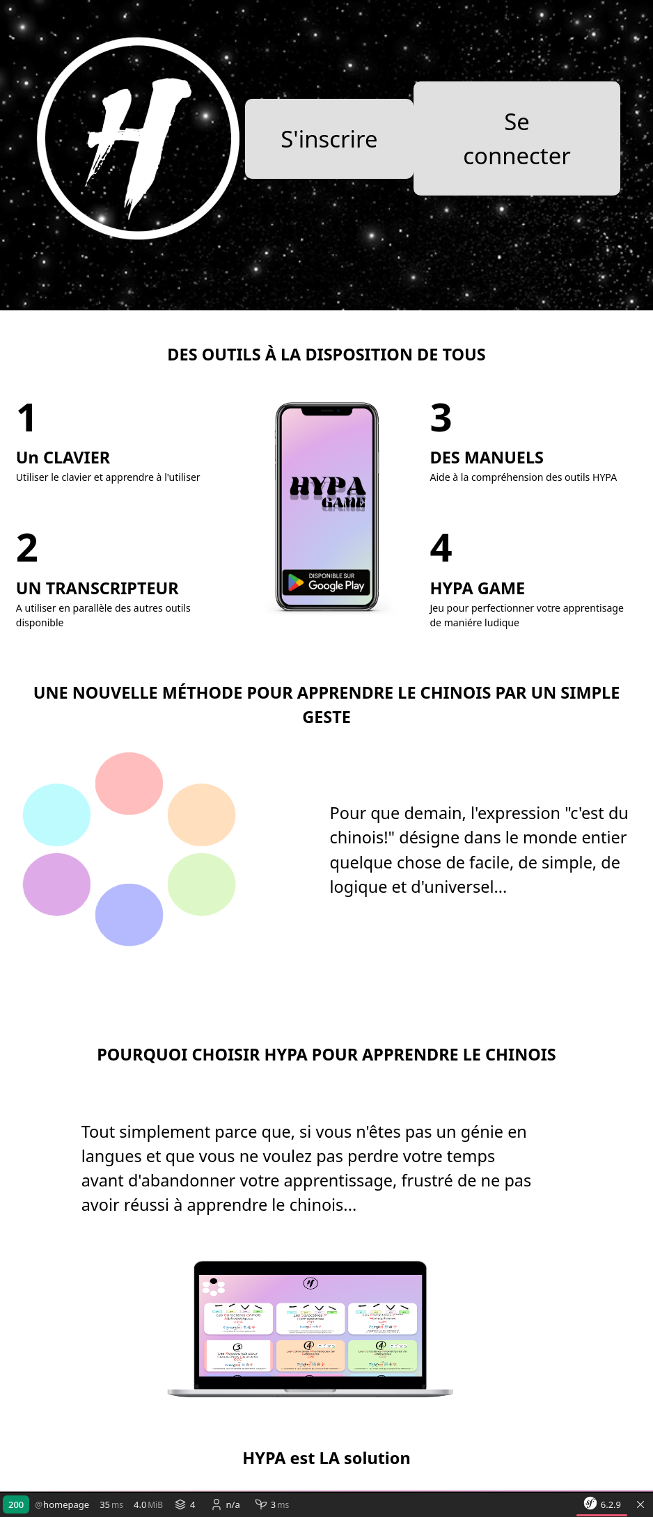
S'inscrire (329, 138)
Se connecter (516, 138)
